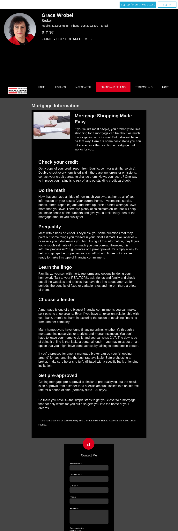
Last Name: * (76, 474)
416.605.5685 (60, 25)
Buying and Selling (113, 87)
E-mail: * (74, 485)
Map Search (83, 87)
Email (104, 25)
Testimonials (143, 87)
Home (41, 87)
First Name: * (76, 463)
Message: (74, 508)
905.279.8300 (89, 25)
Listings (60, 87)
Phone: (73, 497)
